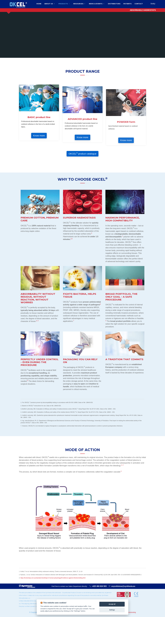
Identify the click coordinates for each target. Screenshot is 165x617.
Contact (139, 4)
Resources (78, 4)
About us (48, 4)
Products (63, 4)
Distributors (114, 4)
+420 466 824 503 (99, 586)
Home (38, 4)
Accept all (112, 604)
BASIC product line (39, 168)
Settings (112, 610)
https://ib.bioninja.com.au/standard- (31, 578)
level (43, 578)
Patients (127, 4)
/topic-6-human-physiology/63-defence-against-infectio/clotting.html (65, 578)
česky (153, 4)
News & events (95, 4)
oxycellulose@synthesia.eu (123, 586)
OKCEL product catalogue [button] (82, 153)
